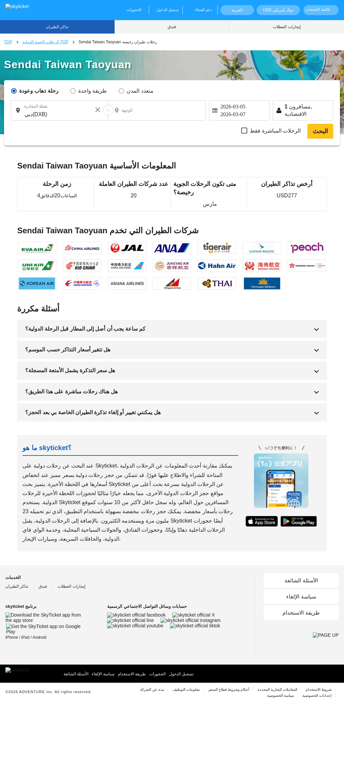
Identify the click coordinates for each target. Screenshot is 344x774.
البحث (320, 131)
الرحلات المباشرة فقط (275, 131)
